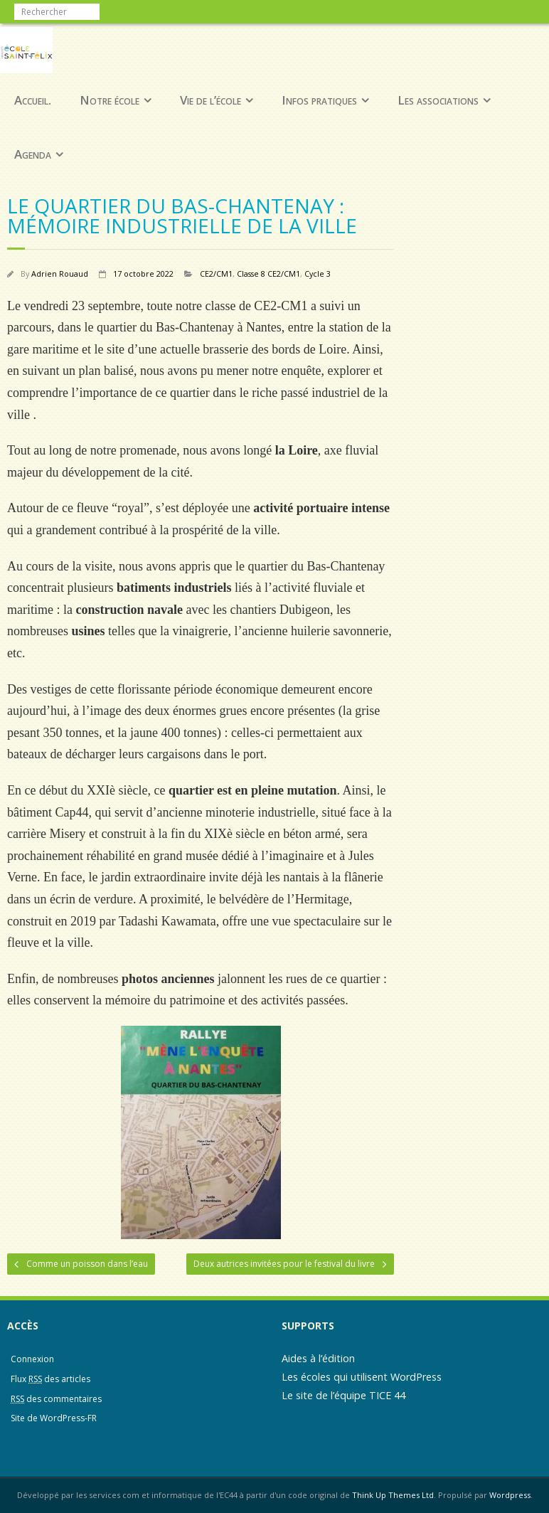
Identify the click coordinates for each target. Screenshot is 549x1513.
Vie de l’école (210, 100)
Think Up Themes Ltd (393, 1495)
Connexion (32, 1359)
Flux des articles (50, 1379)
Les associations (438, 100)
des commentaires (56, 1399)
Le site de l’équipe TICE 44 (343, 1395)
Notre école (109, 100)
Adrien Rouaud (59, 273)
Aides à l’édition (318, 1358)
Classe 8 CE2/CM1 (268, 273)
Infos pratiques (319, 100)
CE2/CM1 (216, 273)
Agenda (32, 154)
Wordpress (510, 1495)
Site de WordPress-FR (54, 1418)
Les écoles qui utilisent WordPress (362, 1377)
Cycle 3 (317, 273)
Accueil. (32, 100)
